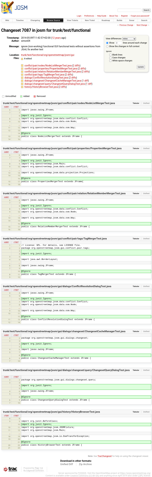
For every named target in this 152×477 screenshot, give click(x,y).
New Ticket (90, 20)
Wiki (7, 20)
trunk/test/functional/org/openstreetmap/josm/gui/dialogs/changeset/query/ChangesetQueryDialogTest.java (66, 370)
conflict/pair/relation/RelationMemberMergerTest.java (52, 71)
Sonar (131, 20)
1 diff (85, 80)
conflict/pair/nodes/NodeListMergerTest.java (48, 65)
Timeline (20, 20)
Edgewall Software (35, 470)
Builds (119, 20)
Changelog (35, 20)
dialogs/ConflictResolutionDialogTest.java (46, 77)
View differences (113, 38)
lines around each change (131, 43)
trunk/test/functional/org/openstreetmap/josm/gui (47, 55)
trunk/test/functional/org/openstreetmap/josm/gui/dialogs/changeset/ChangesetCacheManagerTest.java (64, 331)
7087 (26, 30)
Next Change (142, 25)
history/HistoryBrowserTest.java (41, 87)
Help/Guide (101, 16)
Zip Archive (85, 464)
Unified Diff (66, 464)
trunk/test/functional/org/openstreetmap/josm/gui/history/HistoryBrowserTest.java (51, 411)
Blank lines (117, 54)
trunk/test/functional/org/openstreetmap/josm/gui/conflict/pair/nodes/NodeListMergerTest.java (59, 103)
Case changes (119, 57)
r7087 (16, 107)
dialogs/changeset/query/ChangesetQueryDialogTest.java (54, 83)
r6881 (6, 107)
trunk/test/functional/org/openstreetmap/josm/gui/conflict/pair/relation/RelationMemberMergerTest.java (64, 193)
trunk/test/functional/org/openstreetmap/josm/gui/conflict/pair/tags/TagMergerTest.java (55, 238)
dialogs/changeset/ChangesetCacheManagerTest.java (53, 80)
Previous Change (126, 25)
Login (79, 16)
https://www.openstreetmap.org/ (135, 473)
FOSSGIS (82, 473)
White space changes (122, 60)
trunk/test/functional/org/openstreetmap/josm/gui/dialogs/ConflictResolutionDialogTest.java (57, 286)
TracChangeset (105, 456)
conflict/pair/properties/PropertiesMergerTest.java (51, 68)
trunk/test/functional (71, 30)
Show (110, 43)
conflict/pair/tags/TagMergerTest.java (44, 74)
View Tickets (72, 20)
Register (124, 16)
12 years (56, 37)
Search (144, 20)
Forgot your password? (140, 16)
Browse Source (53, 20)
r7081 (6, 415)
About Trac (113, 16)
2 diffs (76, 65)
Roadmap (106, 20)
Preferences (89, 16)
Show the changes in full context (122, 46)
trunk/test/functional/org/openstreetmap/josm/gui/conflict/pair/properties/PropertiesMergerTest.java (62, 148)
